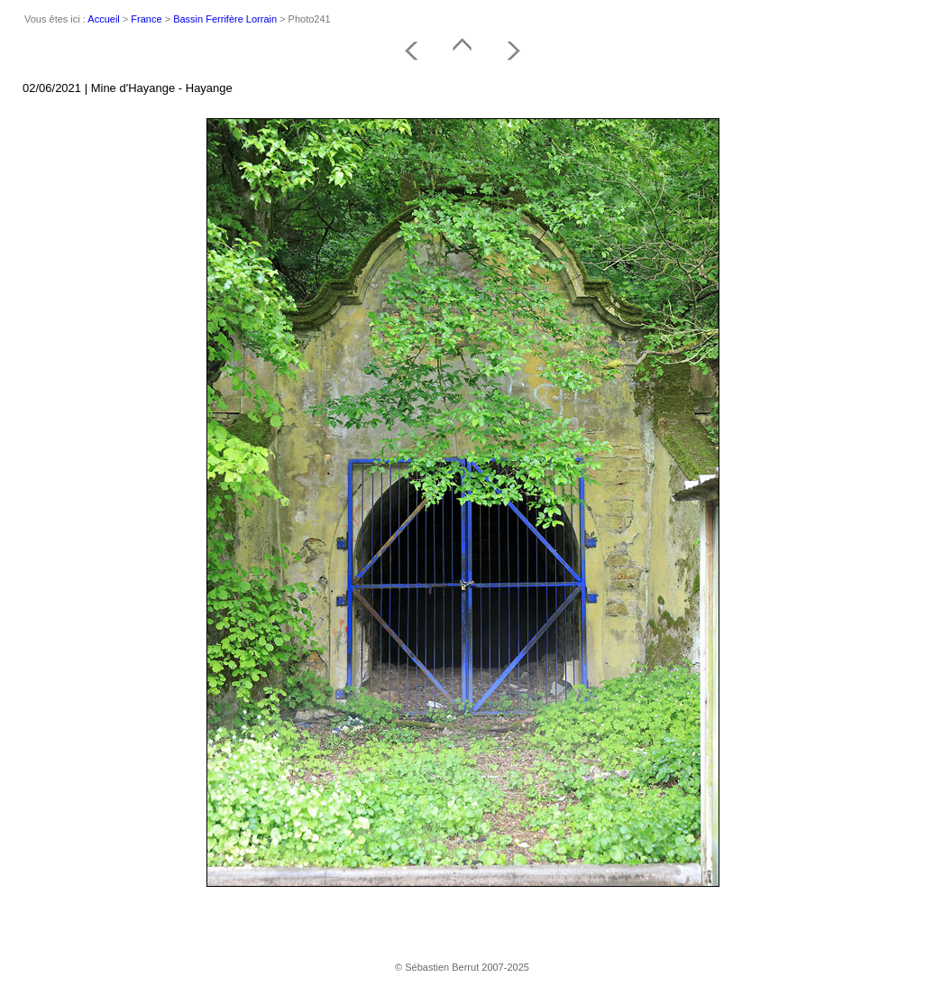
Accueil (103, 19)
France (146, 19)
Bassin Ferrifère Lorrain (225, 19)
